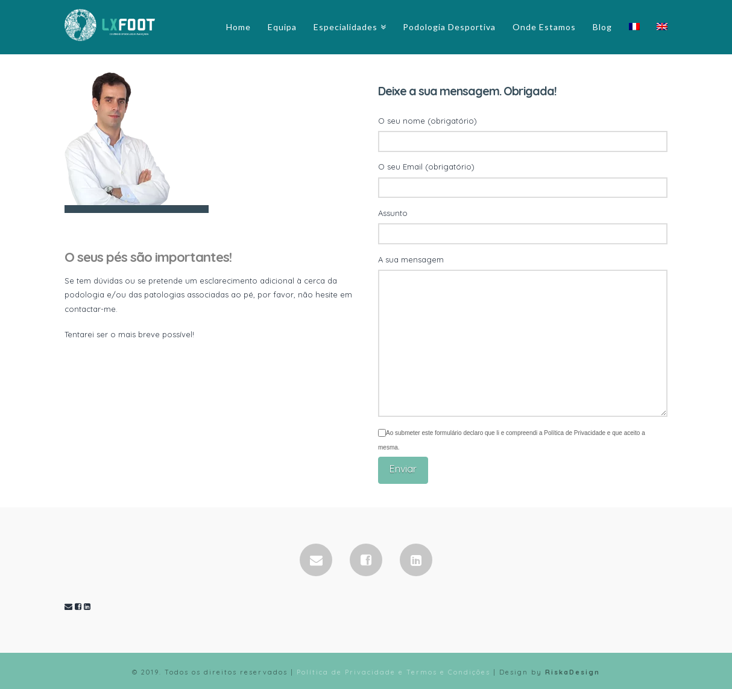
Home (238, 27)
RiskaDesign (572, 672)
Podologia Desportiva (449, 27)
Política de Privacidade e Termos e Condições (393, 672)
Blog (602, 27)
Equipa (282, 27)
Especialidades (345, 27)
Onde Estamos (544, 27)
